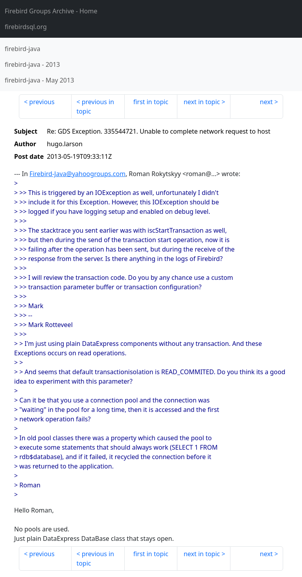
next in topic (202, 101)
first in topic (150, 101)
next (266, 101)
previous (41, 101)
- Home (51, 11)
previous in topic (95, 106)
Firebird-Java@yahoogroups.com (77, 173)
